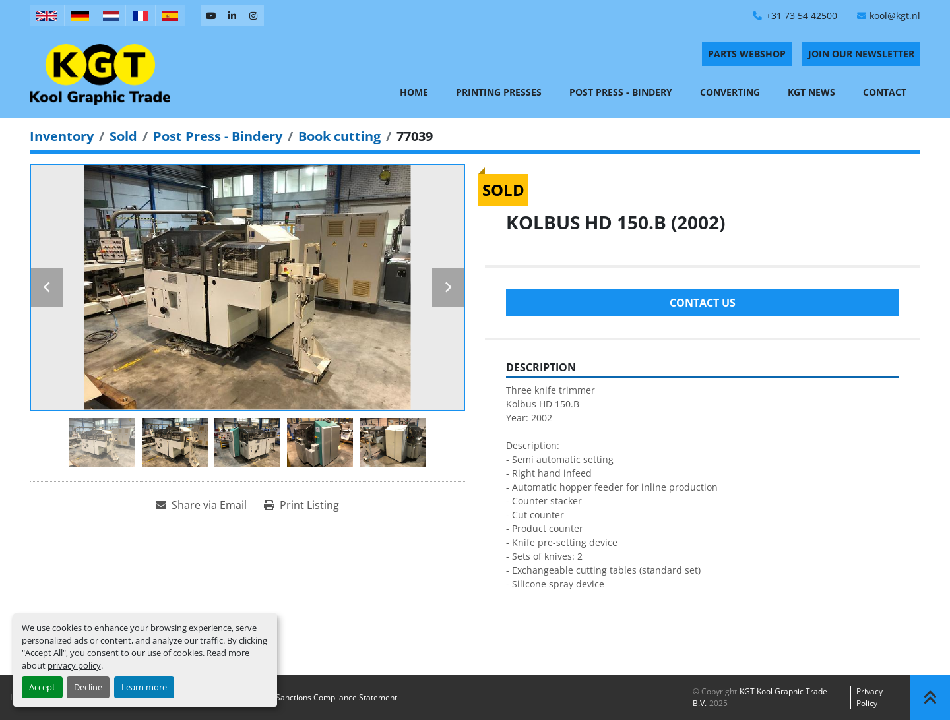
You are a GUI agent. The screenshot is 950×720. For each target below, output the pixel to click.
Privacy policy (869, 697)
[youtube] (211, 15)
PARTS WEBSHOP (747, 53)
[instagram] (253, 15)
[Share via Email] (201, 505)
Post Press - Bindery (620, 92)
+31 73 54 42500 (801, 15)
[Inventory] (62, 136)
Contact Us (703, 302)
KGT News (811, 92)
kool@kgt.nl (895, 15)
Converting (730, 92)
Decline (88, 687)
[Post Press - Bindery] (217, 136)
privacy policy (74, 665)
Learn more (144, 687)
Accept (42, 687)
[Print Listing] (301, 505)
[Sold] (123, 136)
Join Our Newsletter (861, 53)
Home (414, 92)
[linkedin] (232, 15)
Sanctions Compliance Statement (336, 697)
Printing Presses (499, 92)
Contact (884, 92)
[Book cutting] (339, 136)
